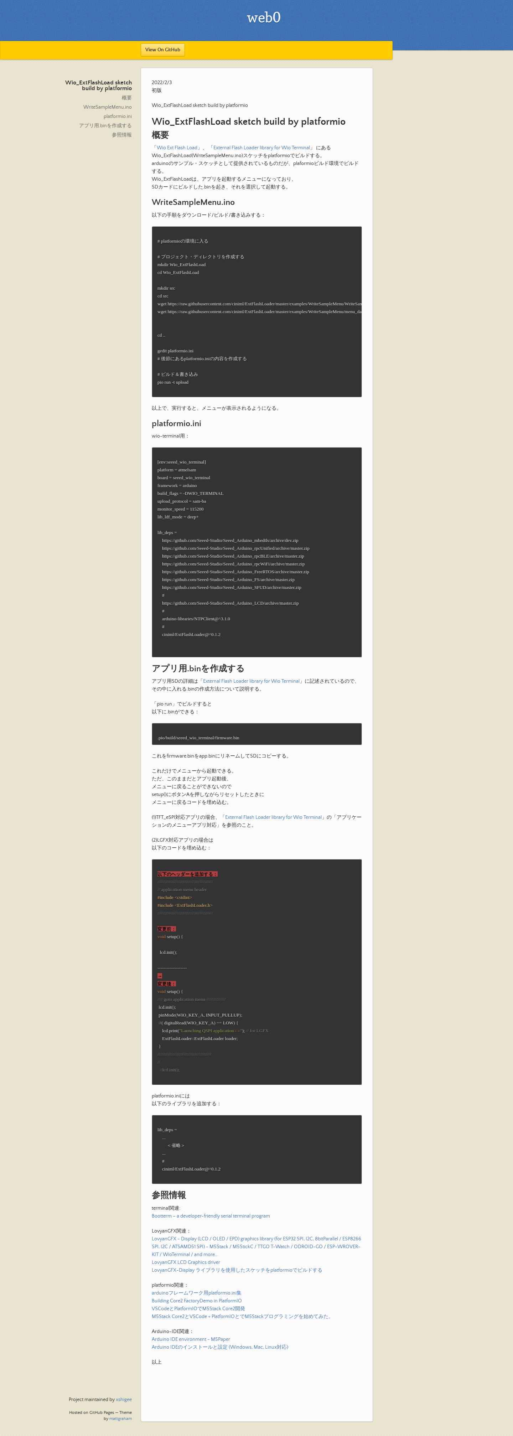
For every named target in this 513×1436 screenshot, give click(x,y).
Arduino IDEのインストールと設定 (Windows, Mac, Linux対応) (220, 1377)
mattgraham (120, 1418)
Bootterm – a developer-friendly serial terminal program (211, 1246)
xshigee (124, 1400)
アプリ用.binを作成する (105, 126)
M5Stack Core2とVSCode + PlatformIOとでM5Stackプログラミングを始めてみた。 (242, 1347)
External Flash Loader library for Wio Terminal (261, 148)
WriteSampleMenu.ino (107, 107)
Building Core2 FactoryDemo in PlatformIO (197, 1331)
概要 (127, 98)
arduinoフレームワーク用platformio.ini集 (197, 1323)
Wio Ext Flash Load (177, 148)
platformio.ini (118, 116)
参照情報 (122, 135)
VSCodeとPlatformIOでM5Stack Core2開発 (198, 1339)
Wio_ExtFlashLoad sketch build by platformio (98, 85)
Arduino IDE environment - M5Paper (191, 1370)
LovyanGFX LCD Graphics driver (186, 1293)
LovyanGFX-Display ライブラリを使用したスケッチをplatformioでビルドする (237, 1300)
